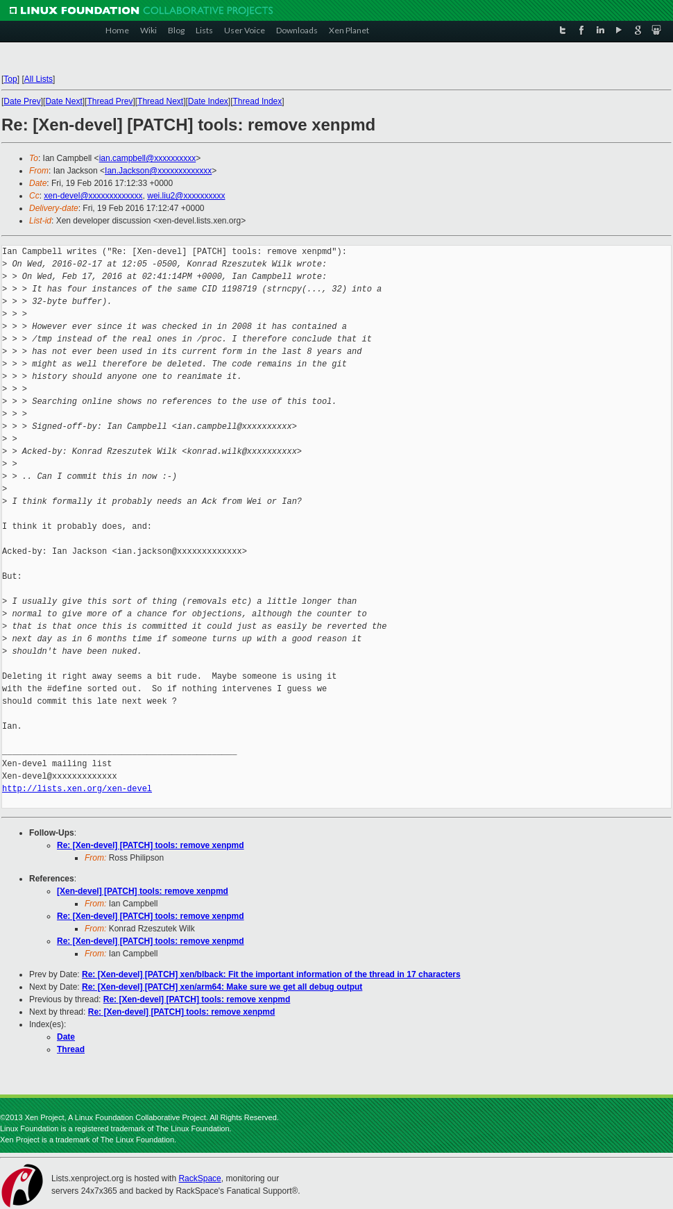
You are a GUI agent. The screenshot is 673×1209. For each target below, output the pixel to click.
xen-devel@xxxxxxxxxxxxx (93, 196)
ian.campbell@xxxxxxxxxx (147, 158)
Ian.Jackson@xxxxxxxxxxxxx (158, 171)
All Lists (38, 79)
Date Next (63, 101)
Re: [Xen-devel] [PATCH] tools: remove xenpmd (150, 845)
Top (10, 79)
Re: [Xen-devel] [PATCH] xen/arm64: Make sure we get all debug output (222, 987)
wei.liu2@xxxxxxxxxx (186, 196)
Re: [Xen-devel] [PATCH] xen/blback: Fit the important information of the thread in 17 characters (271, 974)
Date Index (208, 101)
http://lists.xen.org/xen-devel (77, 789)
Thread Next (160, 101)
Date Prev (21, 101)
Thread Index (257, 101)
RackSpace (199, 1178)
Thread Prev (110, 101)
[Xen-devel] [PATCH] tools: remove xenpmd (142, 891)
